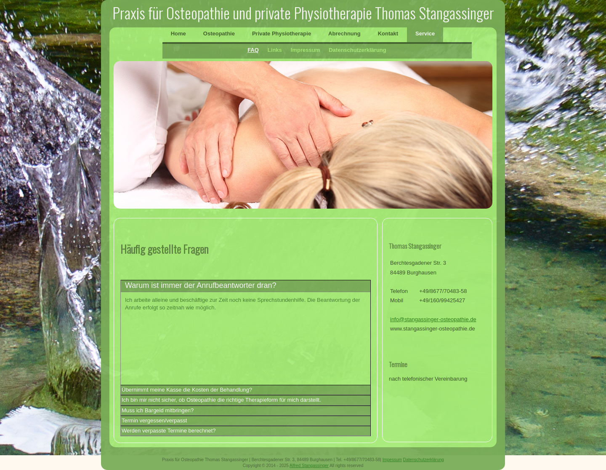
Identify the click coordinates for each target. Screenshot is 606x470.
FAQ (253, 50)
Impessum (392, 459)
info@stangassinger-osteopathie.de (433, 319)
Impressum (305, 50)
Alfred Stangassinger (309, 465)
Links (275, 50)
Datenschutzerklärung (357, 50)
